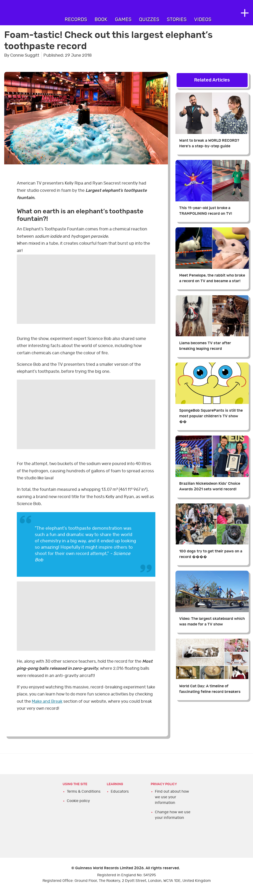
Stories (177, 19)
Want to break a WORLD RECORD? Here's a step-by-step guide (209, 143)
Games (123, 19)
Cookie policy (78, 801)
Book (101, 19)
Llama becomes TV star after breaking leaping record (205, 346)
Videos (202, 19)
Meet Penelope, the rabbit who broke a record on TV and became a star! (212, 278)
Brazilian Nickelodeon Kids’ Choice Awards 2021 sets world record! (209, 486)
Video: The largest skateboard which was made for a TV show (212, 621)
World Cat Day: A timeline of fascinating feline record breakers (210, 689)
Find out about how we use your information (172, 797)
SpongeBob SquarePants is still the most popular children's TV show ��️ (211, 416)
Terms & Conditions (83, 791)
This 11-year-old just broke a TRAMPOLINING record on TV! (205, 210)
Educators (120, 791)
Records (76, 19)
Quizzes (149, 19)
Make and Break (47, 701)
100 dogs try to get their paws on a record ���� (210, 554)
